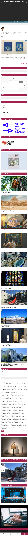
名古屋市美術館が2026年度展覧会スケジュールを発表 (9, 307)
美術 (4, 4)
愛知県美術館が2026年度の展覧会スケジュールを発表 (9, 269)
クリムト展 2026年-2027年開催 (6, 345)
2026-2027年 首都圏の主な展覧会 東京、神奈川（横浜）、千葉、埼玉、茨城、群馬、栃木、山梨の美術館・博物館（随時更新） (14, 365)
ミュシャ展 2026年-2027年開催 (6, 288)
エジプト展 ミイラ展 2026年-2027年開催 (7, 211)
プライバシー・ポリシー (4, 112)
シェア (10, 534)
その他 (14, 4)
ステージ (7, 4)
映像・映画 (10, 4)
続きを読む (23, 63)
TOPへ (24, 534)
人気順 (4, 36)
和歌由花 (6, 23)
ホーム (3, 534)
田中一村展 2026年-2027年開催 (6, 192)
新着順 (2, 36)
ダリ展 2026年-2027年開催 (5, 326)
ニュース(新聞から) (18, 4)
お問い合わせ (3, 105)
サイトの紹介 (3, 107)
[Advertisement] (14, 13)
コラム (23, 4)
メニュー (17, 534)
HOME (2, 4)
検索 (2, 430)
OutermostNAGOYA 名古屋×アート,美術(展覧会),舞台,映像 (14, 2)
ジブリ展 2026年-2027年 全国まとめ (7, 230)
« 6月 (2, 90)
